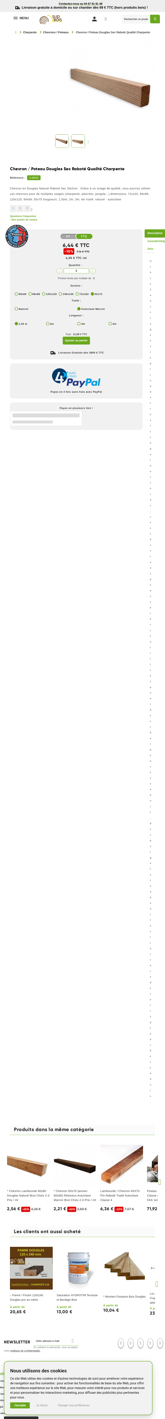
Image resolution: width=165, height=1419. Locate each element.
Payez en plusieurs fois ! (76, 408)
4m (114, 323)
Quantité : (75, 265)
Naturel (23, 308)
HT (68, 236)
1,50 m (23, 323)
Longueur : (76, 315)
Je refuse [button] (42, 1405)
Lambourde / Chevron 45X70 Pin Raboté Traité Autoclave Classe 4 (120, 1195)
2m (52, 323)
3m (83, 323)
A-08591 (34, 177)
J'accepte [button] (20, 1405)
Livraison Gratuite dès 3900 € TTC (81, 352)
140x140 (68, 294)
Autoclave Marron (93, 308)
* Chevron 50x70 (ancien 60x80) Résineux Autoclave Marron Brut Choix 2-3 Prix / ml (75, 1195)
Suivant (89, 142)
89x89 (36, 294)
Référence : (17, 177)
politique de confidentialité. (25, 1350)
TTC (84, 236)
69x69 (22, 294)
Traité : (76, 300)
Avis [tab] (150, 248)
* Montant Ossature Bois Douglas (124, 1296)
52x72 (98, 294)
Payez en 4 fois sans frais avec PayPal (76, 391)
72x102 (84, 294)
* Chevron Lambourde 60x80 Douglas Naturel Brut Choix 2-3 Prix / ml (28, 1195)
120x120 (51, 294)
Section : (76, 285)
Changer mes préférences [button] (74, 1405)
